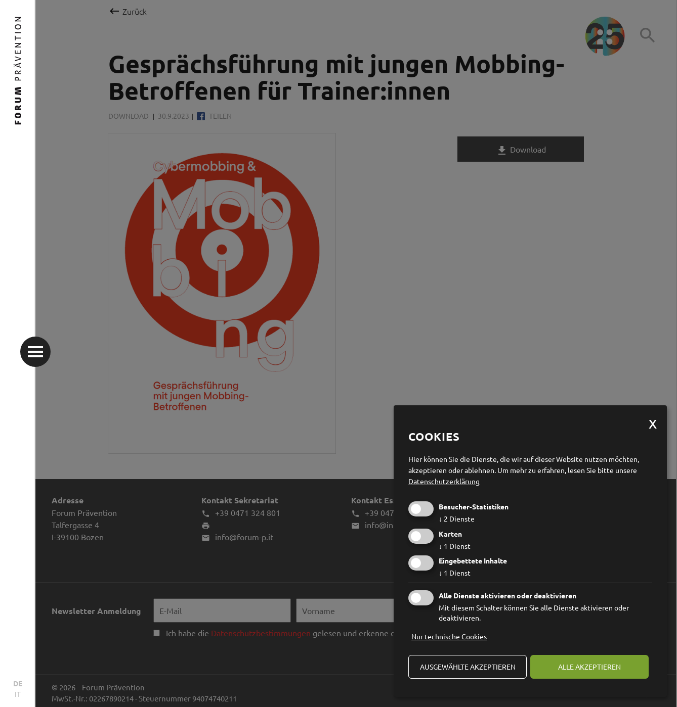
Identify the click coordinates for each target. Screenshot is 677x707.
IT (18, 693)
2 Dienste (457, 518)
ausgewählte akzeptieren (468, 666)
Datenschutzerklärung (444, 481)
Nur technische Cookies (449, 636)
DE (17, 683)
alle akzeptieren (589, 666)
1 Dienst (455, 545)
